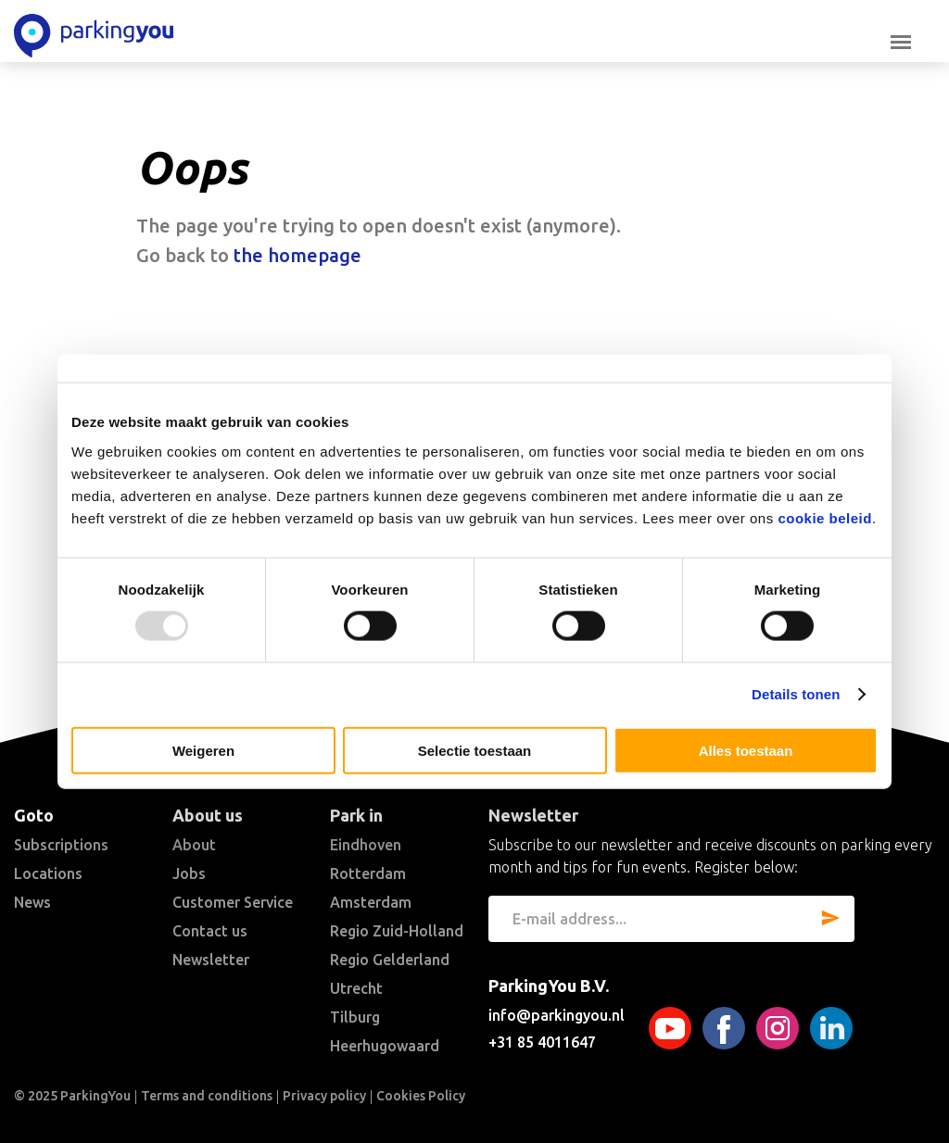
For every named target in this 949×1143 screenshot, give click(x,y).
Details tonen (796, 694)
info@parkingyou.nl (556, 1015)
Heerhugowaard (384, 1045)
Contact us (209, 931)
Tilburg (355, 1017)
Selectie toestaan (475, 750)
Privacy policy (324, 1095)
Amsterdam (370, 902)
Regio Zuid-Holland (396, 931)
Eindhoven (365, 844)
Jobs (189, 873)
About (194, 844)
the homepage (297, 255)
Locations (48, 873)
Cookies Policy (420, 1095)
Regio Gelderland (389, 959)
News (32, 902)
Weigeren (203, 750)
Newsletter (210, 959)
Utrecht (356, 988)
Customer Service (232, 902)
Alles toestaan (746, 750)
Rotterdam (368, 873)
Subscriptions (61, 844)
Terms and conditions (206, 1095)
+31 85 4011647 (542, 1042)
